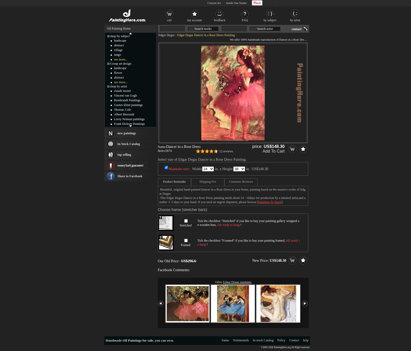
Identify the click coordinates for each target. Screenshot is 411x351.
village (118, 50)
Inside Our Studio (236, 2)
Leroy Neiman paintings (129, 119)
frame (225, 340)
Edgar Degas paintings (237, 282)
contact (296, 29)
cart (169, 20)
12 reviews (226, 151)
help (306, 340)
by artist (295, 20)
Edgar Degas (166, 35)
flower (118, 73)
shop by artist (118, 86)
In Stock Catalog (128, 144)
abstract (119, 45)
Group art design (120, 63)
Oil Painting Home (119, 28)
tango (117, 55)
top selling (124, 155)
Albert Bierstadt (124, 114)
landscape (120, 40)
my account (194, 20)
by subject (270, 20)
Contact (294, 340)
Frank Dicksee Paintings (129, 124)
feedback (219, 20)
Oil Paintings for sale (138, 340)
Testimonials (241, 340)
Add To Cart (274, 151)
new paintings (126, 133)
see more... (121, 59)
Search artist (265, 29)
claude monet (122, 91)
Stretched (185, 225)
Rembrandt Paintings (127, 100)
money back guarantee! (130, 165)
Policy (281, 340)
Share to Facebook (129, 176)
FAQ (245, 20)
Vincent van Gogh (125, 95)
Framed (186, 245)
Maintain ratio (179, 169)
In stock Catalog (263, 340)
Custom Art (214, 2)
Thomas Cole (122, 110)
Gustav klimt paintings (128, 105)
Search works (203, 29)
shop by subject (120, 36)
